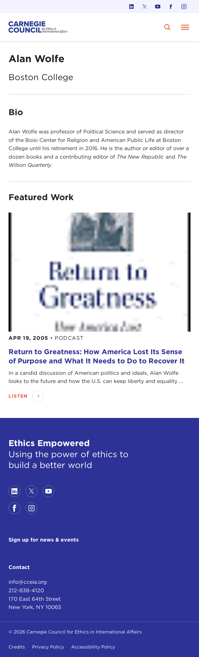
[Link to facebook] (170, 6)
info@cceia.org (28, 582)
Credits (17, 646)
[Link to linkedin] (131, 6)
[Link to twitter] (144, 6)
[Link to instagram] (183, 6)
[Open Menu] (185, 27)
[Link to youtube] (157, 6)
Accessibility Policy (93, 646)
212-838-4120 (26, 590)
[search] (167, 27)
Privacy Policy (48, 646)
